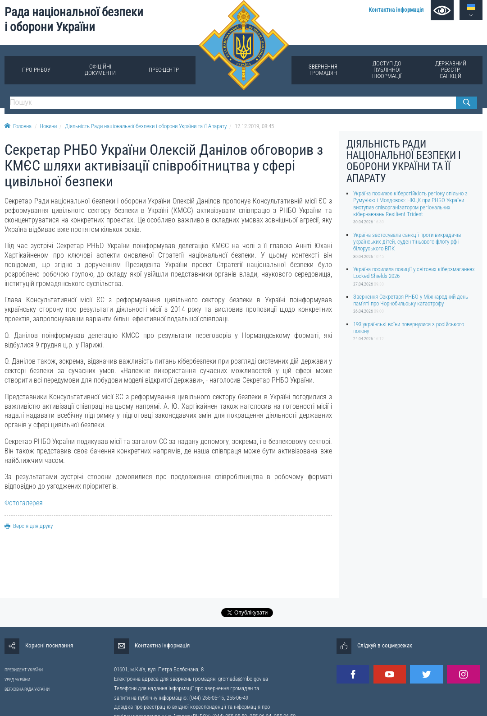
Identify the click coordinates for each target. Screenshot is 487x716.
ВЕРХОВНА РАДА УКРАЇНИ (27, 689)
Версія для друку (29, 525)
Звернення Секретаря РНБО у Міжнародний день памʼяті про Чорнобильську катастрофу (410, 300)
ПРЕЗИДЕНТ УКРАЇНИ (24, 670)
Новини (48, 126)
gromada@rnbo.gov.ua (243, 678)
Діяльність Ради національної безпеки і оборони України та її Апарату (146, 126)
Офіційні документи (100, 69)
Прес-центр (164, 69)
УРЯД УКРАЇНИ (17, 680)
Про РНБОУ (36, 69)
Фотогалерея (24, 503)
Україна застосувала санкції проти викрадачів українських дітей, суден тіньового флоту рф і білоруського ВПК (407, 241)
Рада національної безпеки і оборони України (74, 19)
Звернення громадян (323, 69)
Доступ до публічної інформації (386, 69)
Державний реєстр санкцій (450, 69)
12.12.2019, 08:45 (254, 126)
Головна (18, 126)
